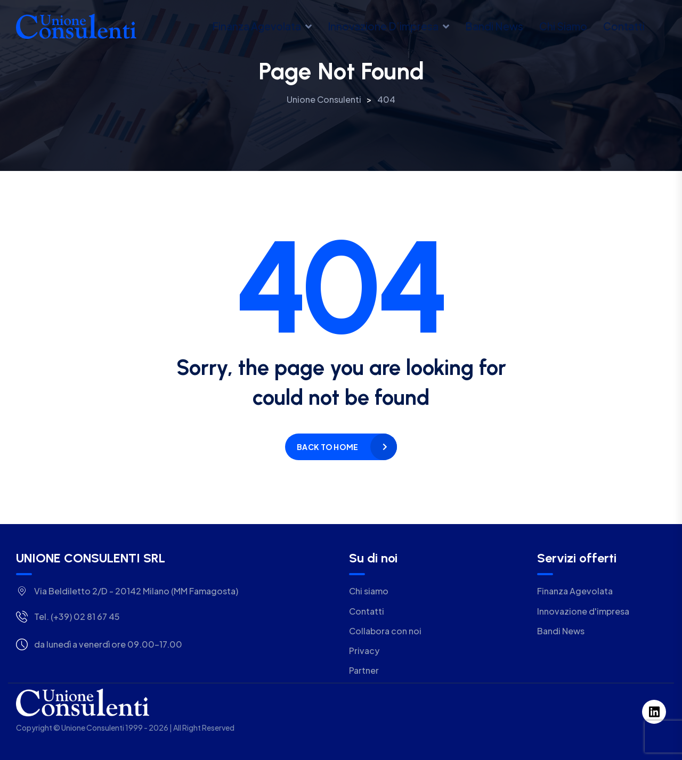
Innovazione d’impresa (383, 26)
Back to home (327, 447)
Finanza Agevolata (256, 26)
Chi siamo (563, 26)
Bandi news (494, 26)
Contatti (624, 26)
